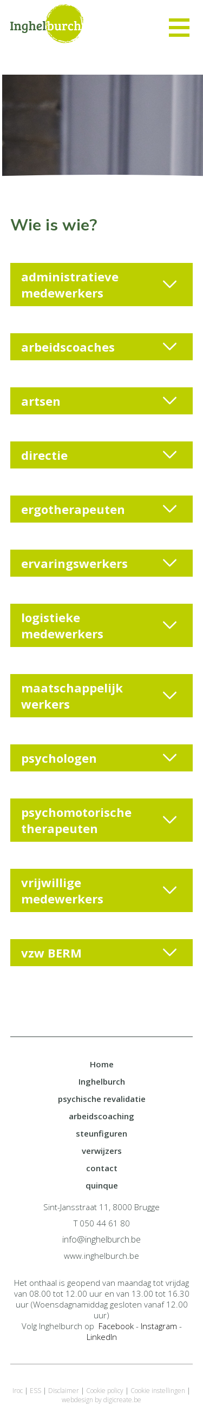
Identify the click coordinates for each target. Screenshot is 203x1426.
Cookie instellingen (157, 1390)
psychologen (99, 758)
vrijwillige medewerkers (99, 890)
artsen (99, 401)
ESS (35, 1390)
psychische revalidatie (102, 1098)
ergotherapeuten (99, 509)
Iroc (17, 1390)
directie (99, 455)
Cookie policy (104, 1390)
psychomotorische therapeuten (99, 820)
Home (102, 1064)
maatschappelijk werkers (99, 695)
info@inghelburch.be (101, 1239)
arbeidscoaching (101, 1116)
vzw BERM (99, 953)
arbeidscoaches (99, 347)
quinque (102, 1185)
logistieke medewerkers (99, 625)
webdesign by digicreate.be (101, 1399)
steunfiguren (101, 1133)
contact (101, 1168)
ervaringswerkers (99, 563)
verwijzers (102, 1150)
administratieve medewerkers (99, 284)
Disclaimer (63, 1390)
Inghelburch (101, 1081)
